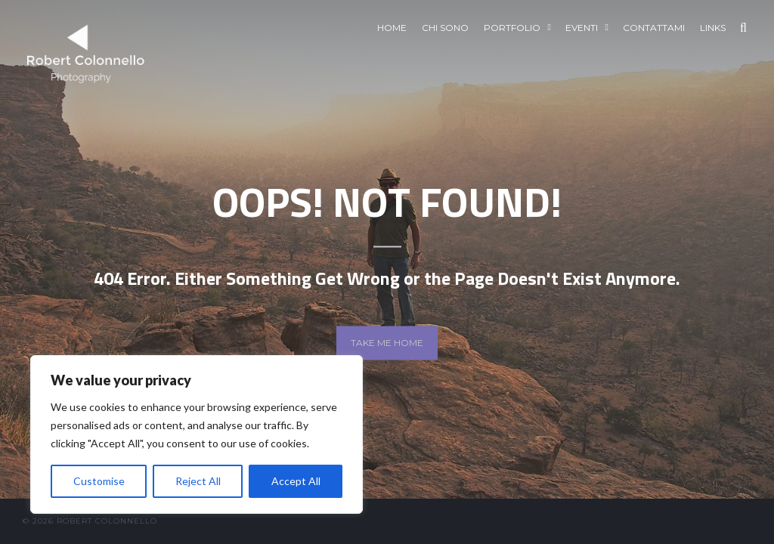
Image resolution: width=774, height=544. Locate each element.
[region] (196, 434)
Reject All (198, 480)
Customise (99, 480)
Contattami (654, 27)
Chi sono (445, 27)
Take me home (387, 342)
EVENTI (581, 27)
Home (392, 27)
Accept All (295, 480)
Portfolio (512, 27)
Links (713, 27)
